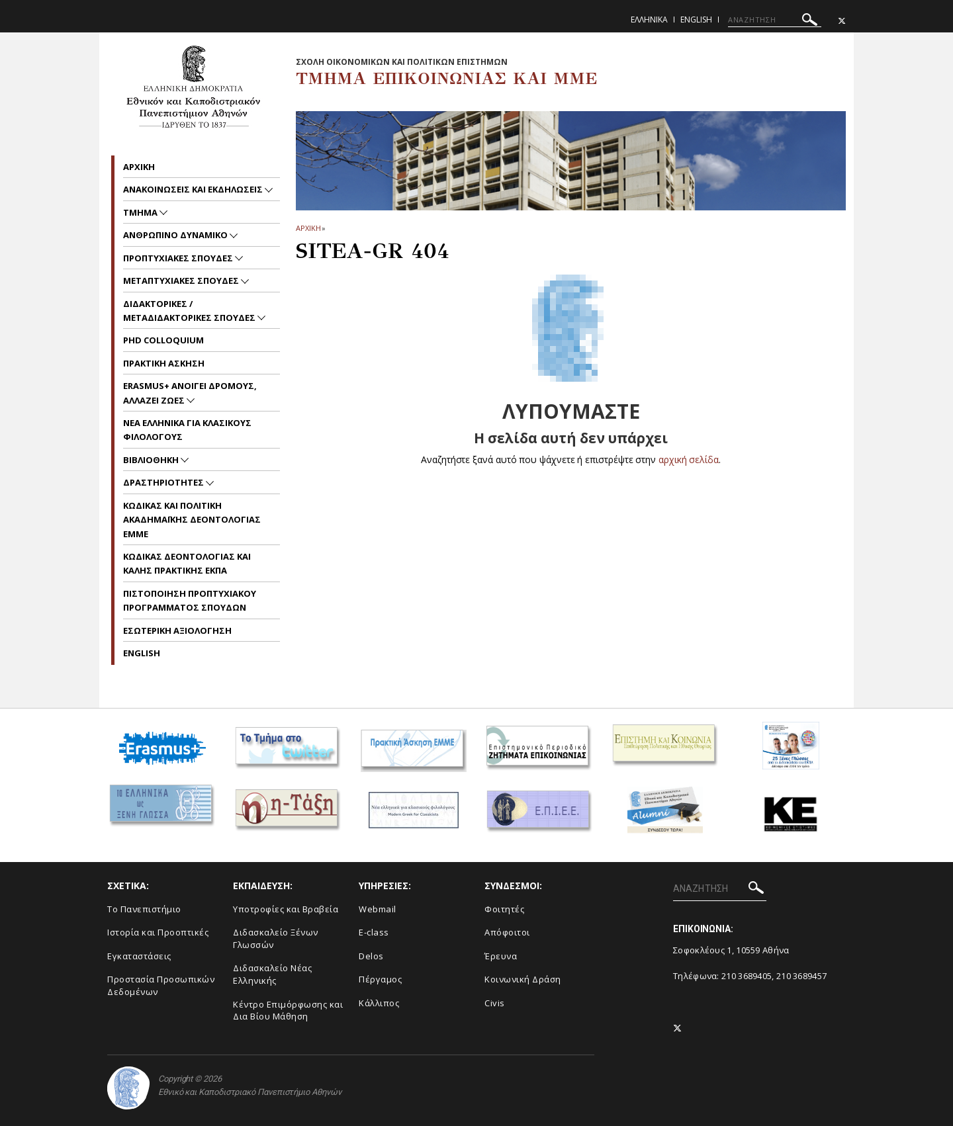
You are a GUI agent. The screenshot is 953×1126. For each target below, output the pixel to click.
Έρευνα (500, 956)
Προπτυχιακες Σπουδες (179, 258)
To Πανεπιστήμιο (144, 909)
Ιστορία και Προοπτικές (157, 932)
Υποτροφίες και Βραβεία (285, 909)
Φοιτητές (504, 909)
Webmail (377, 909)
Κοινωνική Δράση (522, 979)
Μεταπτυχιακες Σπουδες (182, 280)
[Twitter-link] (842, 20)
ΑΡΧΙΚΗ (308, 228)
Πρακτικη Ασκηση (163, 363)
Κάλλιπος (379, 1003)
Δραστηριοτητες (164, 482)
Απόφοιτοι (507, 932)
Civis (494, 1003)
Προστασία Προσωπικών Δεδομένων (160, 985)
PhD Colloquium (163, 340)
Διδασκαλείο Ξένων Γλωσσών (275, 938)
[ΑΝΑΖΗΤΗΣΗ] (774, 20)
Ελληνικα (649, 19)
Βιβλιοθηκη (152, 460)
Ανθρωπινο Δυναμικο (176, 235)
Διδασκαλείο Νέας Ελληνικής (272, 974)
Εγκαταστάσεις (139, 956)
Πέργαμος (380, 979)
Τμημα (141, 212)
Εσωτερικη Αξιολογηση (177, 630)
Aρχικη (139, 167)
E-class (374, 932)
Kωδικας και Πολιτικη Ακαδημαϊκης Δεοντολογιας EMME (192, 519)
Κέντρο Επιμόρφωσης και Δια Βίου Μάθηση (288, 1010)
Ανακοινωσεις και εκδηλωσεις (194, 189)
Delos (371, 956)
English (696, 19)
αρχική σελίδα (688, 459)
